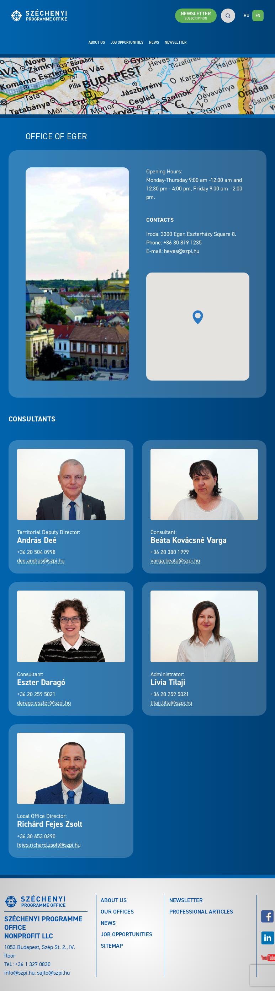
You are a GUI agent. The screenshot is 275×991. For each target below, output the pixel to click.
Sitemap (112, 945)
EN (257, 15)
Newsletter (175, 42)
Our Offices (117, 911)
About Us (97, 42)
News (154, 42)
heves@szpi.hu (181, 251)
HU (246, 15)
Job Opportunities (127, 42)
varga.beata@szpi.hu (175, 560)
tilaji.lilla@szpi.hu (171, 702)
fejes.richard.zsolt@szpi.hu (48, 845)
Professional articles (201, 911)
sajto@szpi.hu (53, 972)
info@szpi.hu (19, 972)
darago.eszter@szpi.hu (44, 702)
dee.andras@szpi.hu (40, 560)
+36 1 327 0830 (33, 964)
